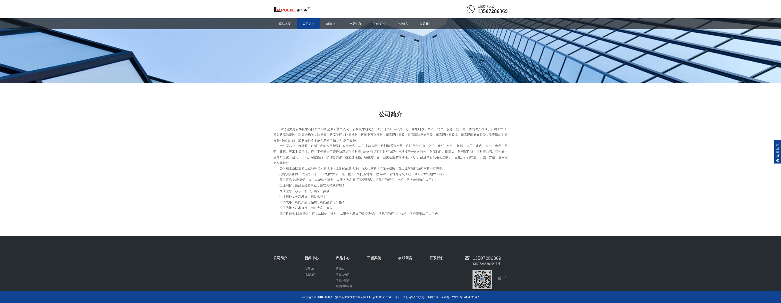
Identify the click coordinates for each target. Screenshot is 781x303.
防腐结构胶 (342, 289)
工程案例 (379, 23)
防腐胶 (340, 283)
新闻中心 (332, 23)
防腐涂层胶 (342, 295)
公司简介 (308, 23)
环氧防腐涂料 (344, 300)
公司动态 (310, 283)
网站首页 (285, 23)
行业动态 (310, 289)
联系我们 (426, 23)
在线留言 (402, 23)
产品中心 (355, 23)
